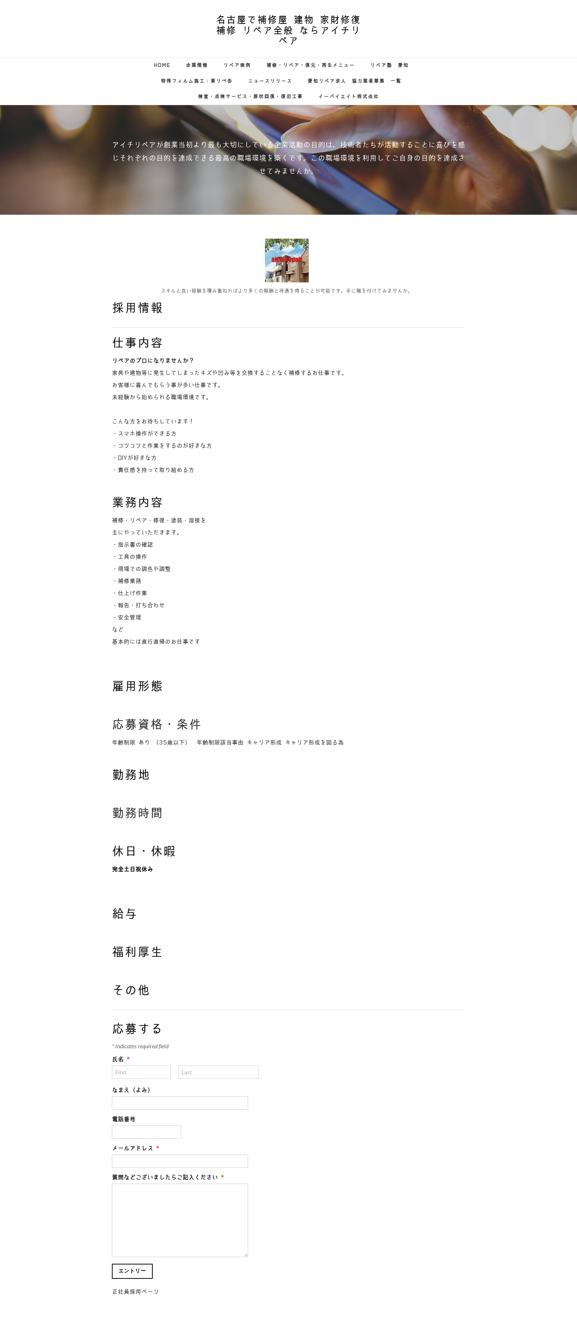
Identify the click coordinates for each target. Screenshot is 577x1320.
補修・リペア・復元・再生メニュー (310, 65)
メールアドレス (135, 1148)
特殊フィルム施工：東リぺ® (197, 81)
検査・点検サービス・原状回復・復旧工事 (250, 96)
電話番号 (123, 1119)
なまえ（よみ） (132, 1090)
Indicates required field (140, 1045)
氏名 (121, 1059)
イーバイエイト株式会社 (348, 96)
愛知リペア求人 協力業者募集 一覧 (354, 81)
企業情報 (197, 65)
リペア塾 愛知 (389, 65)
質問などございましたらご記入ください (168, 1177)
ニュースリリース (270, 81)
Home (162, 65)
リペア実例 (237, 65)
